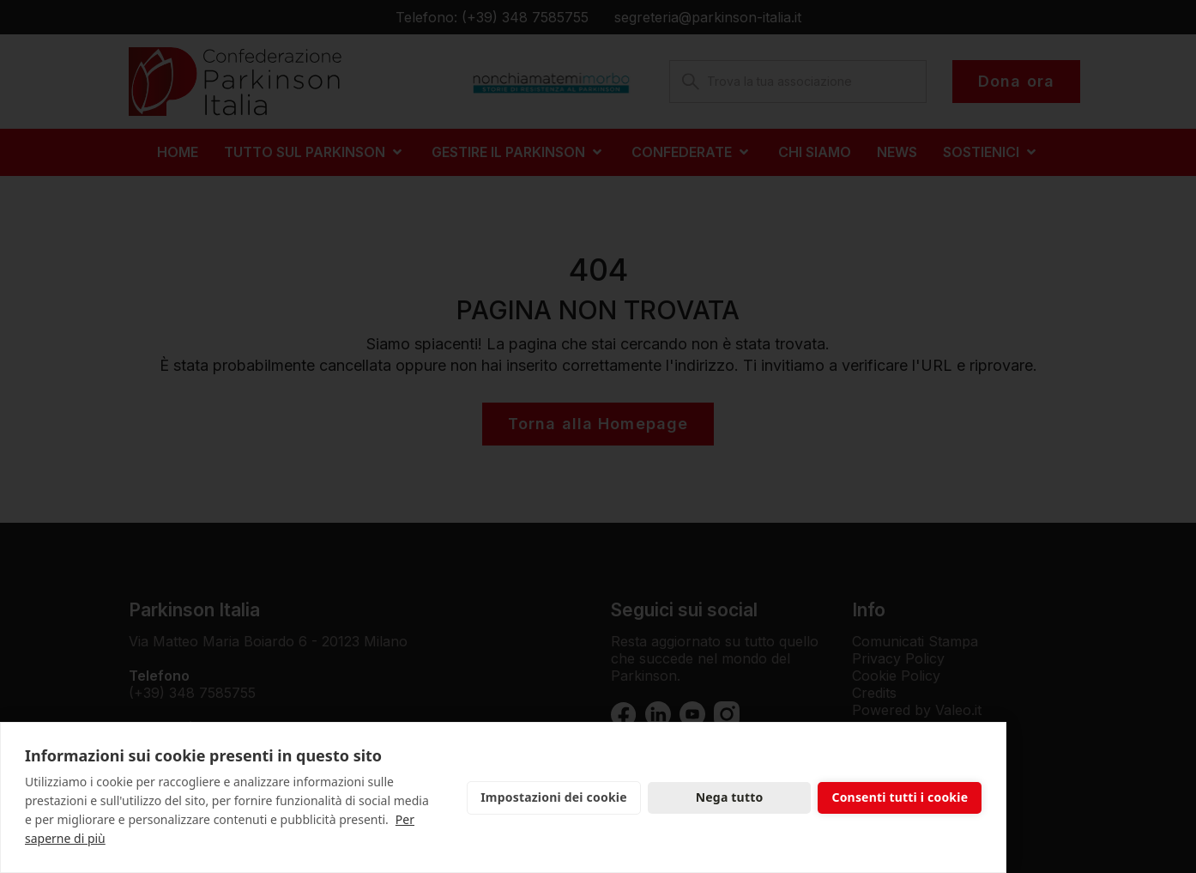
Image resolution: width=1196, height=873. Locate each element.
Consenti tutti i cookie (899, 797)
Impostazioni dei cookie (553, 797)
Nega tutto (730, 797)
